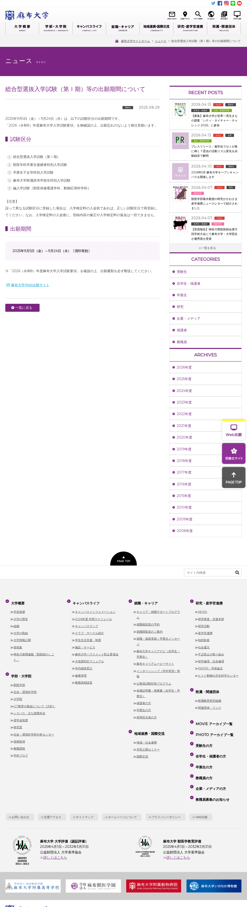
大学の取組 (21, 629)
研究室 (18, 720)
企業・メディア (188, 318)
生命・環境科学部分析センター (34, 727)
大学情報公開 (22, 636)
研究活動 (204, 622)
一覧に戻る (23, 307)
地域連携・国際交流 (156, 28)
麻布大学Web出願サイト (30, 285)
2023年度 (184, 402)
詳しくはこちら (55, 819)
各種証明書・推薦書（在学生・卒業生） (158, 689)
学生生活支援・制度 (88, 636)
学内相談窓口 (83, 664)
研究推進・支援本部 (211, 615)
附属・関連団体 (224, 28)
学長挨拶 (19, 608)
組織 (16, 622)
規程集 (18, 643)
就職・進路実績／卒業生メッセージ (158, 637)
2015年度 (184, 496)
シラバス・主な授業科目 (29, 705)
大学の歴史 (21, 615)
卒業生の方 (144, 706)
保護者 (182, 330)
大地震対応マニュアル (89, 657)
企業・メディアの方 (210, 756)
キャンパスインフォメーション (95, 608)
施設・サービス (85, 643)
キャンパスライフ (89, 28)
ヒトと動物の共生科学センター (218, 671)
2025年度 (184, 379)
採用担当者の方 (147, 713)
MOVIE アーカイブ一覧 (213, 714)
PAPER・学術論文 (210, 664)
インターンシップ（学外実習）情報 (158, 669)
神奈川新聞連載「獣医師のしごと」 (34, 653)
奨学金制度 (21, 712)
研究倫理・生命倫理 (211, 657)
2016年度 (184, 484)
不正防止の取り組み (211, 650)
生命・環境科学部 (25, 684)
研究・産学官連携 (190, 28)
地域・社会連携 (147, 735)
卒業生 (182, 295)
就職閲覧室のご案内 (150, 628)
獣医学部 (19, 677)
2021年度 (184, 426)
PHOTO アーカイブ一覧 (214, 721)
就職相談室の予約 (148, 621)
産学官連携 (205, 629)
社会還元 (204, 643)
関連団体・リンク (209, 700)
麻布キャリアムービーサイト (155, 660)
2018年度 (184, 461)
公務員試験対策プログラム (154, 679)
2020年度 (184, 437)
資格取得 (19, 734)
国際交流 (142, 749)
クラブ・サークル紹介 (89, 629)
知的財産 (204, 636)
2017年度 (184, 472)
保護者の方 (144, 699)
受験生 (182, 271)
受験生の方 (203, 728)
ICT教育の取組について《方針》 (35, 698)
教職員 (182, 342)
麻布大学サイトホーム (82, 874)
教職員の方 (203, 749)
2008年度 (185, 531)
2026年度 (184, 367)
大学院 (18, 691)
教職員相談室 (83, 678)
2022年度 (184, 414)
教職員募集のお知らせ (211, 763)
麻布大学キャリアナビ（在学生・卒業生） (158, 650)
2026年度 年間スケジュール (93, 615)
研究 (180, 307)
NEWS (202, 608)
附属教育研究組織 (209, 693)
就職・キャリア (122, 28)
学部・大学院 (55, 28)
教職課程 (19, 741)
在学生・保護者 (188, 283)
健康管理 (81, 671)
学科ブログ (21, 748)
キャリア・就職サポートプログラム (158, 610)
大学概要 (22, 28)
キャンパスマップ (86, 622)
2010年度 (184, 507)
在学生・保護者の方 (210, 735)
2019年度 (184, 449)
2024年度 (184, 391)
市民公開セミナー (148, 742)
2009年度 (184, 519)
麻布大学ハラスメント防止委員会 (96, 650)
